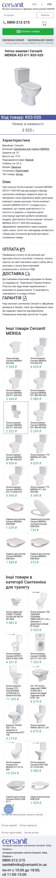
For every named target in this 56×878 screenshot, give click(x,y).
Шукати (45, 15)
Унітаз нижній (9, 825)
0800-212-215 (16, 22)
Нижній (29, 159)
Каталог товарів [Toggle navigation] (28, 31)
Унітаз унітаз (31, 832)
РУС (49, 4)
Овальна (16, 167)
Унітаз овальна (28, 825)
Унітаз (19, 174)
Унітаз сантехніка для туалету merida (22, 814)
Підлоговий (21, 170)
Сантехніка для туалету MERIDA (31, 149)
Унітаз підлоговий (11, 832)
